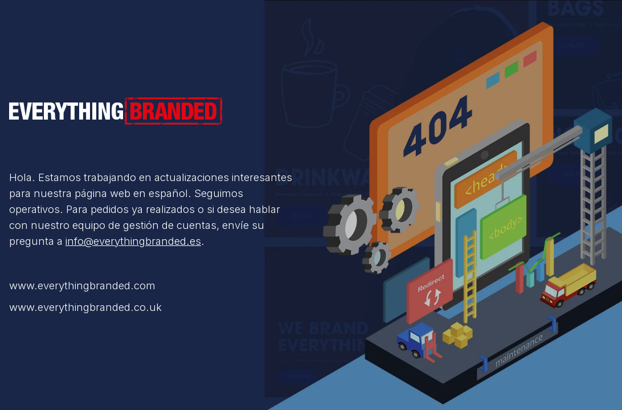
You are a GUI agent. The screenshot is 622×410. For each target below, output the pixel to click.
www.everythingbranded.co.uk (85, 307)
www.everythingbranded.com (82, 285)
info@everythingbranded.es (133, 241)
